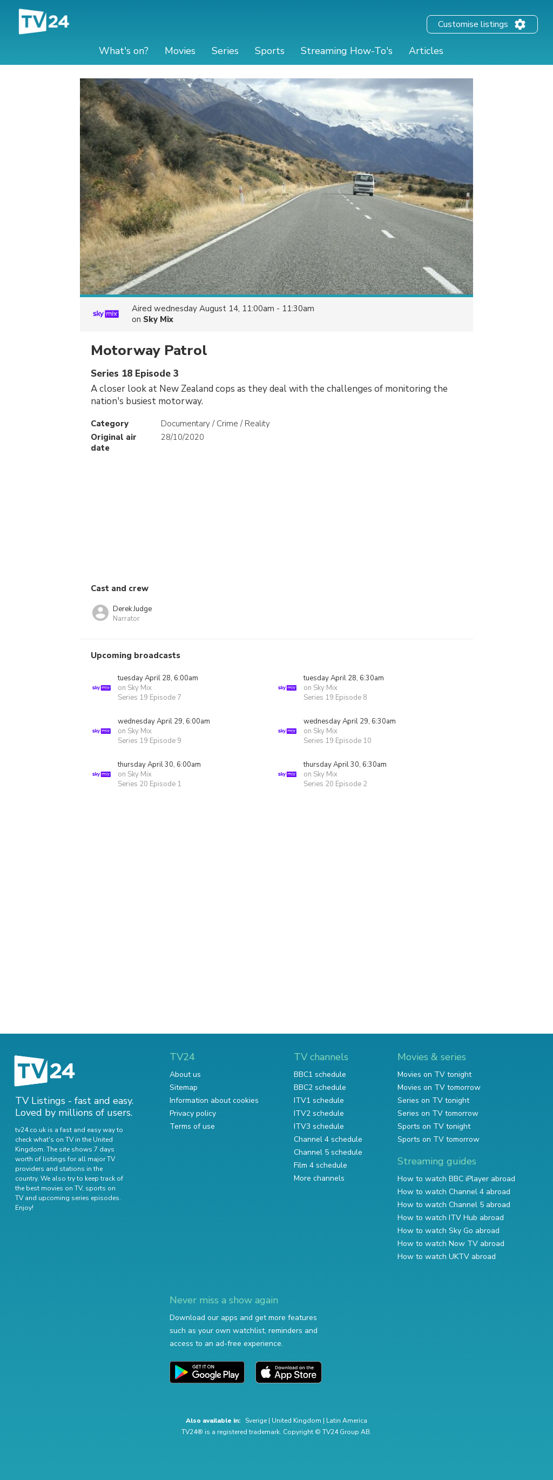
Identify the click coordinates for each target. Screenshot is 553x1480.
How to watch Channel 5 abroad (453, 1205)
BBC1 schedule (320, 1074)
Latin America (346, 1420)
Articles (426, 50)
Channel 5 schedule (328, 1152)
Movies (180, 50)
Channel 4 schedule (328, 1139)
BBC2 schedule (320, 1087)
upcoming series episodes (78, 1198)
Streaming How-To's (347, 50)
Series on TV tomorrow (437, 1113)
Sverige (256, 1420)
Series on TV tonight (433, 1100)
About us (185, 1074)
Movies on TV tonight (434, 1074)
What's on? (124, 50)
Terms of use (192, 1126)
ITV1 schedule (319, 1100)
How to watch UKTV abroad (446, 1256)
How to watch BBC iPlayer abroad (456, 1179)
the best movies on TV (48, 1188)
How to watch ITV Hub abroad (450, 1218)
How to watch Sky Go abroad (448, 1230)
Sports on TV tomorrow (438, 1139)
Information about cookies (214, 1100)
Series (225, 50)
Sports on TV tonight (433, 1126)
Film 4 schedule (320, 1165)
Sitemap (184, 1087)
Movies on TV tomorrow (439, 1087)
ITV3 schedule (319, 1126)
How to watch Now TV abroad (450, 1243)
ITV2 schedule (319, 1113)
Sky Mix (158, 319)
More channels (319, 1178)
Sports (270, 50)
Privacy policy (193, 1113)
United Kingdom (296, 1420)
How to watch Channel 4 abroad (453, 1192)
